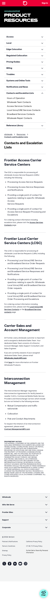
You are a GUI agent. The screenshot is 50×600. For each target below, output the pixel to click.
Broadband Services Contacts (21, 114)
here (10, 362)
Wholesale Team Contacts (19, 102)
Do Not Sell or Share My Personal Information (37, 551)
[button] (25, 37)
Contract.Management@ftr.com (17, 429)
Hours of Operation (16, 98)
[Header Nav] (4, 3)
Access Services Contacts (19, 106)
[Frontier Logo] (25, 3)
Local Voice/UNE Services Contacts (23, 110)
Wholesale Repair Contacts (19, 118)
